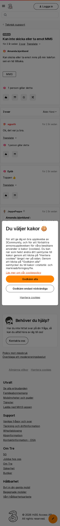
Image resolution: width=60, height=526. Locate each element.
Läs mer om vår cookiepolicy (23, 272)
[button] (30, 297)
